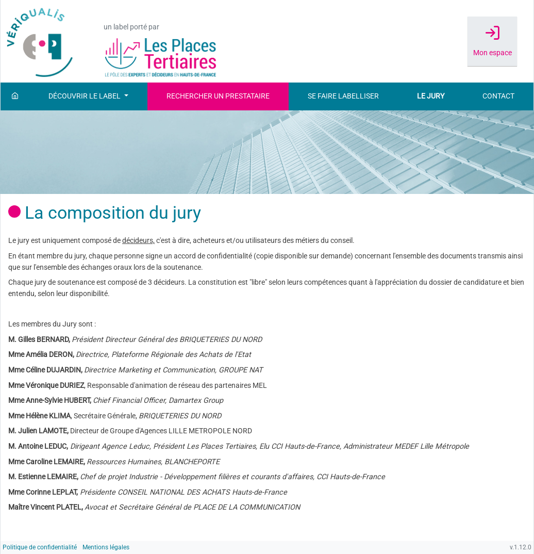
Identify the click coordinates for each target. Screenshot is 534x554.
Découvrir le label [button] (85, 96)
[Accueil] (15, 96)
